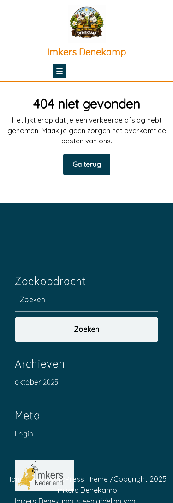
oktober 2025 (36, 455)
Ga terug (91, 167)
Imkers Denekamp (86, 52)
